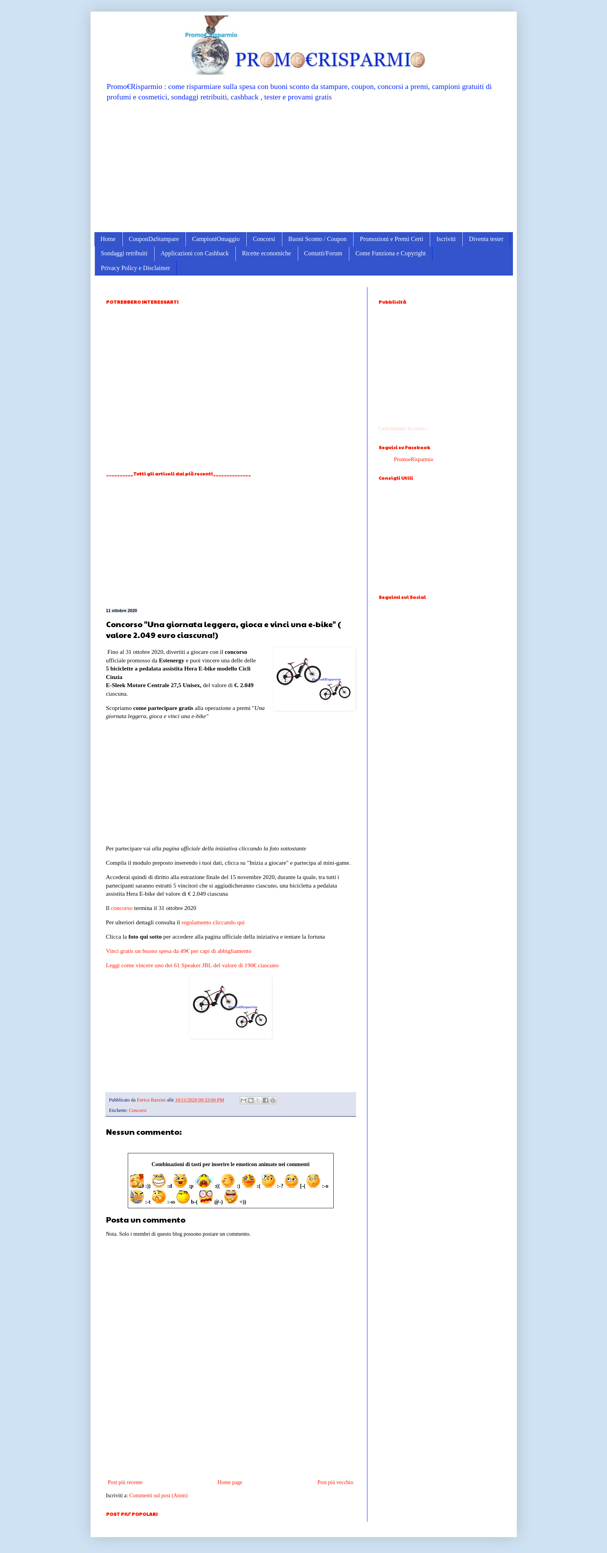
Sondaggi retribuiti (124, 253)
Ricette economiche (266, 253)
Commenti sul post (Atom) (158, 1495)
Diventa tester (486, 239)
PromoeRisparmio (414, 459)
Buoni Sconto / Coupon (317, 239)
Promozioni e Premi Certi (391, 239)
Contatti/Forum (323, 253)
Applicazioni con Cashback (195, 253)
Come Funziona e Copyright (390, 253)
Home (108, 239)
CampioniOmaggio (216, 239)
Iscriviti (446, 239)
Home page (230, 1482)
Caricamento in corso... (404, 428)
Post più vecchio (335, 1482)
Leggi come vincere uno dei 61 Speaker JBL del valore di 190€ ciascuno (192, 965)
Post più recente (125, 1482)
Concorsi (264, 239)
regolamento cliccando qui (213, 922)
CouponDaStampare (154, 239)
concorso (122, 908)
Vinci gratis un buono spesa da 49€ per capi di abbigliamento (179, 951)
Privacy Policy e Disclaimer (135, 268)
